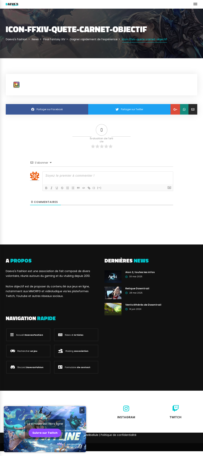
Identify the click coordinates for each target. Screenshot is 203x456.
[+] (99, 187)
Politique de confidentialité (118, 435)
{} (94, 187)
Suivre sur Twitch (45, 433)
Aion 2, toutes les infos (140, 272)
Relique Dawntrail (137, 288)
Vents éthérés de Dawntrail (143, 305)
